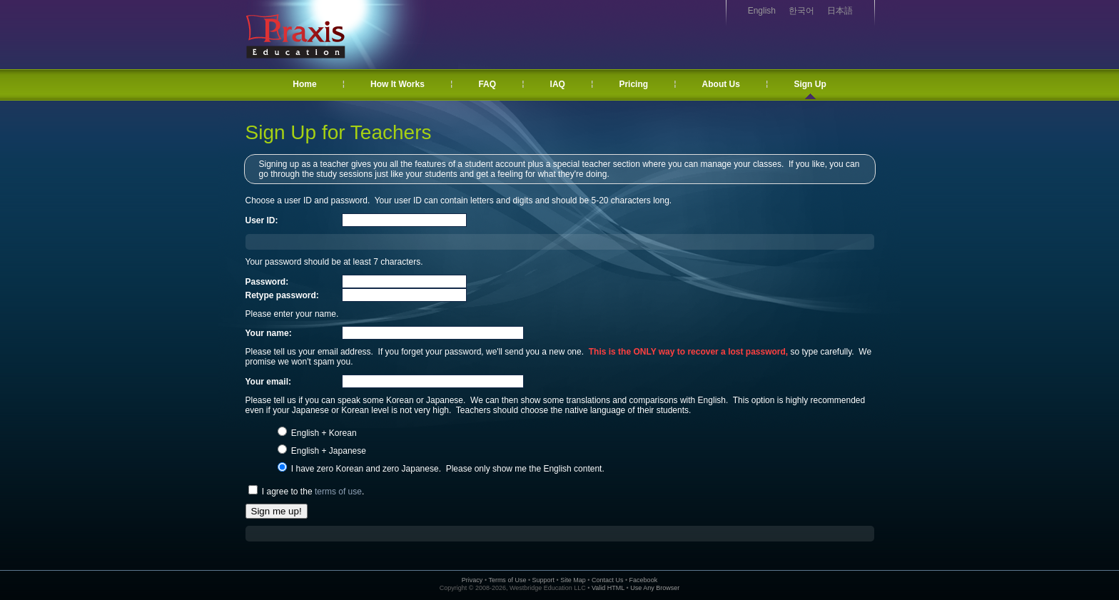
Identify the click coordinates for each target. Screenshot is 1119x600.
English (762, 11)
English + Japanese (327, 451)
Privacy (472, 580)
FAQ (487, 84)
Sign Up (810, 84)
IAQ (557, 84)
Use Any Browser (654, 587)
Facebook (643, 580)
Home (304, 84)
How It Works (397, 84)
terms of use (338, 492)
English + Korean (323, 433)
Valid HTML (608, 587)
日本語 (840, 11)
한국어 (801, 11)
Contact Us (608, 580)
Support (543, 580)
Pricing (633, 84)
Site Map (573, 580)
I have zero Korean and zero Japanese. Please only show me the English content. (446, 469)
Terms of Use (507, 580)
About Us (721, 84)
